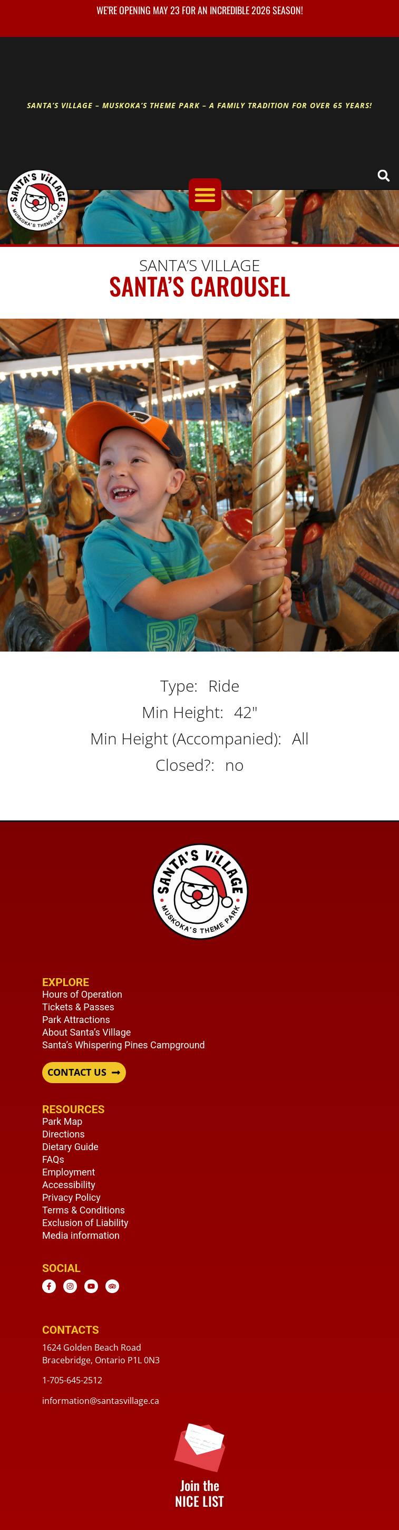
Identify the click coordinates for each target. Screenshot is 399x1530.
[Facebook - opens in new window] (49, 1286)
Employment (68, 1172)
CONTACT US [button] (76, 1072)
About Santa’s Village (86, 1032)
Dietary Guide (70, 1146)
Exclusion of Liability (85, 1222)
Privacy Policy (71, 1197)
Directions (63, 1134)
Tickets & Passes (78, 1006)
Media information (81, 1235)
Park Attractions (76, 1019)
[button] (383, 175)
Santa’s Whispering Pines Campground (123, 1044)
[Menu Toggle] (205, 194)
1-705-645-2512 (72, 1380)
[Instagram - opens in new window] (70, 1286)
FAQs (53, 1159)
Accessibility (68, 1184)
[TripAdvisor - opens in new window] (112, 1286)
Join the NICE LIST (199, 1492)
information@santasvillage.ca (100, 1401)
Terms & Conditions (83, 1210)
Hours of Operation (82, 994)
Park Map (62, 1121)
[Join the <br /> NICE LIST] (199, 1446)
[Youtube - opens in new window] (91, 1286)
